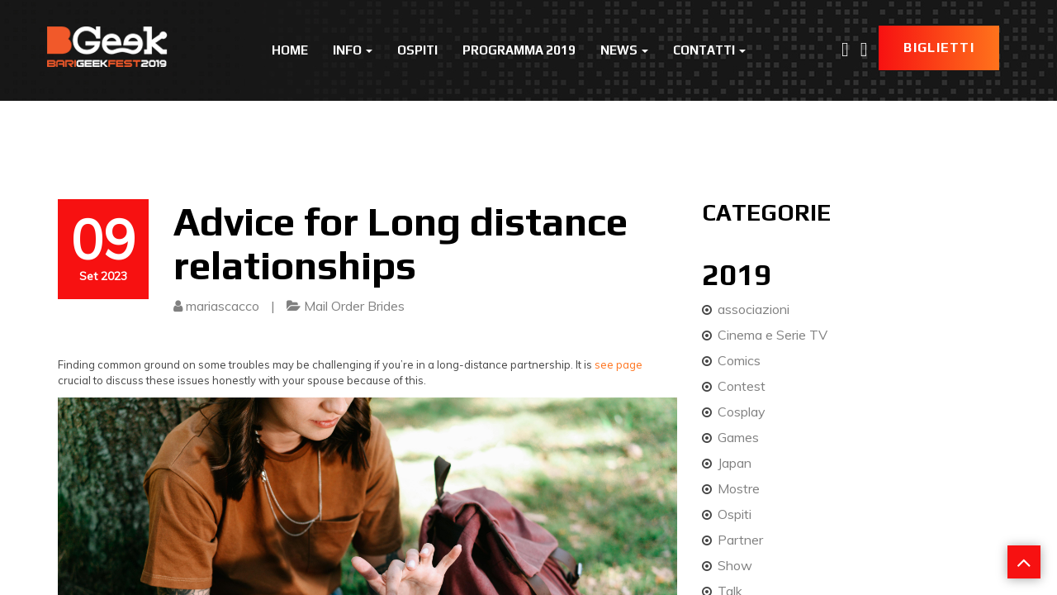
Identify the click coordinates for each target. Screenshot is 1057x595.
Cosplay (741, 411)
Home (290, 50)
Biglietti (938, 47)
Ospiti (417, 50)
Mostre (739, 488)
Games (738, 437)
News (624, 50)
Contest (741, 386)
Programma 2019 (519, 50)
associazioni (753, 309)
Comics (739, 360)
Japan (734, 463)
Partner (740, 539)
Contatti (709, 50)
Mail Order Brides (354, 306)
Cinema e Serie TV (772, 334)
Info (352, 50)
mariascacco (222, 306)
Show (735, 565)
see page (618, 364)
